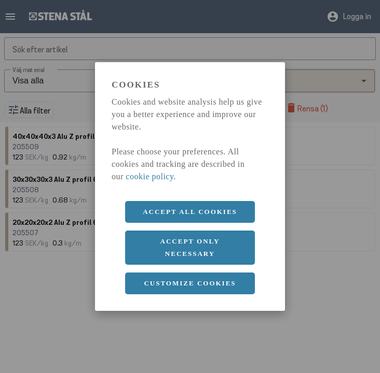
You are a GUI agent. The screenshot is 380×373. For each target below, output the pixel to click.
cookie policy (149, 176)
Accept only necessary (190, 247)
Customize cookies (190, 283)
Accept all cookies (190, 212)
